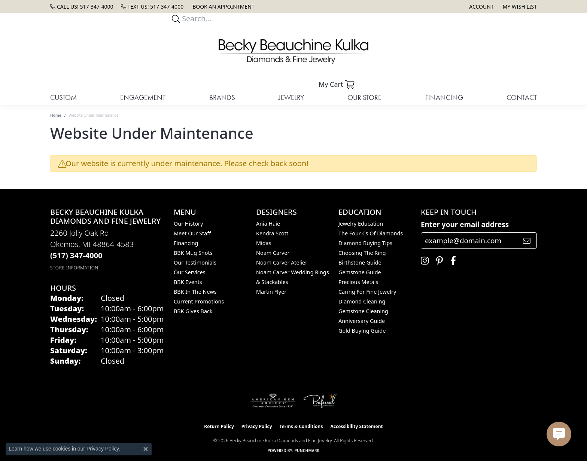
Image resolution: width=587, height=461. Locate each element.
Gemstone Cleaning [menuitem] (363, 311)
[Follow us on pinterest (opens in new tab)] (437, 260)
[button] (480, 6)
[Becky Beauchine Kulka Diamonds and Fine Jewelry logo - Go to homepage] (293, 51)
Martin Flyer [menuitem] (271, 291)
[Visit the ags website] (273, 400)
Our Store (364, 97)
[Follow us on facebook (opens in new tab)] (451, 260)
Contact (522, 97)
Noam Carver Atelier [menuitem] (281, 262)
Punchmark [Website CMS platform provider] (307, 450)
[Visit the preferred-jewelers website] (320, 400)
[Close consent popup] (145, 449)
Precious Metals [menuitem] (358, 282)
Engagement (142, 97)
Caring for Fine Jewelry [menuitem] (367, 291)
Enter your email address (465, 224)
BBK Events (188, 282)
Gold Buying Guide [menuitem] (362, 330)
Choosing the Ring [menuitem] (362, 252)
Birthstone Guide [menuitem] (359, 262)
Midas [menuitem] (263, 243)
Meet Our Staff (192, 233)
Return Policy (219, 426)
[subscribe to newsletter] (526, 240)
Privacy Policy (256, 426)
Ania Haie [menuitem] (268, 223)
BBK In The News (195, 291)
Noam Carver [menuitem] (272, 252)
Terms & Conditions (301, 426)
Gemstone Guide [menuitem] (359, 272)
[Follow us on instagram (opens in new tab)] (423, 260)
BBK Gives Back (193, 311)
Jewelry (291, 97)
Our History (188, 223)
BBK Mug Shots (193, 252)
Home (55, 115)
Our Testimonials (195, 262)
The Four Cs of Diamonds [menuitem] (370, 233)
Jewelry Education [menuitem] (360, 223)
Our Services (190, 272)
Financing (444, 97)
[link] (81, 6)
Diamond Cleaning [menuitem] (361, 301)
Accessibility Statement (356, 426)
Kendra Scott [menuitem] (272, 233)
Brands (222, 97)
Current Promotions (199, 301)
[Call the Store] (76, 255)
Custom (63, 97)
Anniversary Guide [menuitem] (361, 320)
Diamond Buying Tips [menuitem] (365, 243)
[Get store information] (74, 268)
